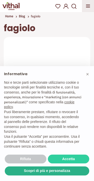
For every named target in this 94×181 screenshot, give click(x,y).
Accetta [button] (68, 159)
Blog (22, 16)
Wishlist (58, 6)
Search (74, 6)
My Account (66, 6)
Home (9, 16)
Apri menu (88, 6)
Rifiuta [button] (25, 159)
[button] (87, 74)
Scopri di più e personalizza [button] (47, 171)
